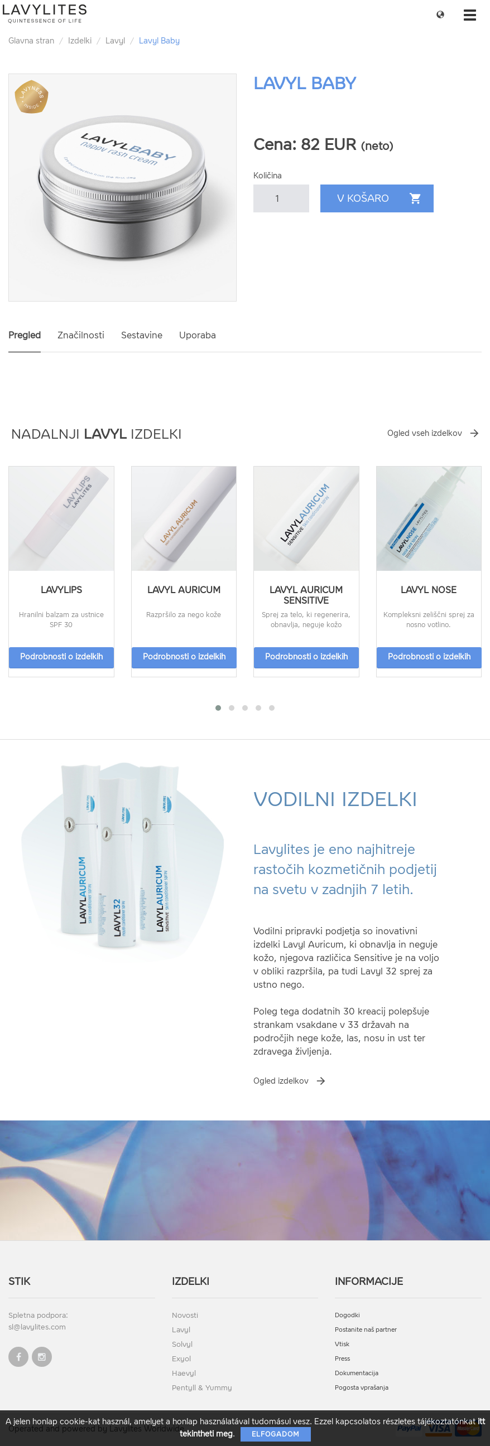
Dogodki (347, 1315)
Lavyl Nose (429, 590)
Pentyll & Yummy (202, 1388)
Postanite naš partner (366, 1329)
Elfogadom (276, 1434)
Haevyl (184, 1373)
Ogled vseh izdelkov (424, 433)
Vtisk (342, 1344)
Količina (267, 176)
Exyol (181, 1359)
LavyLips (61, 590)
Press (342, 1358)
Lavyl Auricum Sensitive (306, 595)
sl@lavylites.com (37, 1327)
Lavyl (115, 41)
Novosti (185, 1315)
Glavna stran (31, 41)
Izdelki (80, 41)
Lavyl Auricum (183, 590)
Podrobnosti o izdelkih (61, 657)
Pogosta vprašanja (361, 1387)
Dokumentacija (356, 1373)
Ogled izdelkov (281, 1081)
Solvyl (182, 1344)
